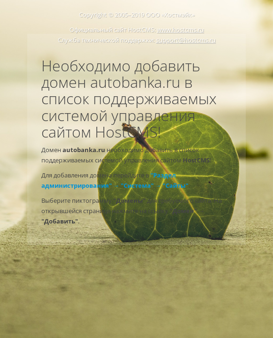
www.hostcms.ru (180, 29)
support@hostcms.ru (186, 40)
